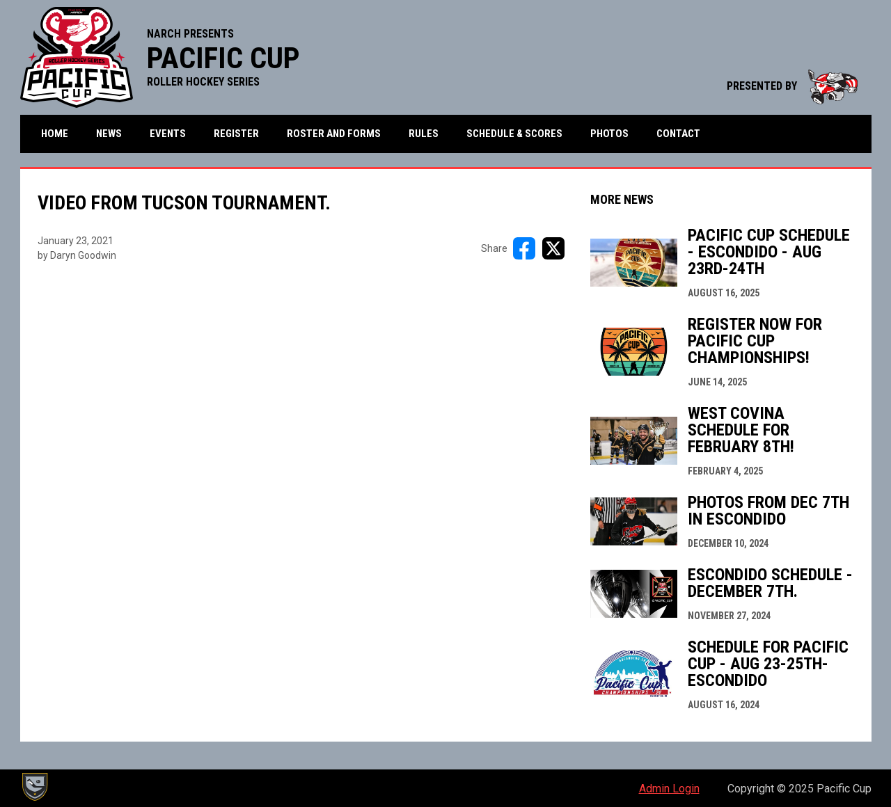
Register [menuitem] (236, 133)
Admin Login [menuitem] (669, 788)
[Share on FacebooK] (524, 248)
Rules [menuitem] (424, 133)
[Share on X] (553, 248)
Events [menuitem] (168, 133)
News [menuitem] (109, 133)
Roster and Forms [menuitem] (334, 133)
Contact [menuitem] (678, 133)
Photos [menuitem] (609, 133)
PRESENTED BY (792, 86)
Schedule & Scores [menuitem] (514, 133)
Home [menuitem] (54, 133)
